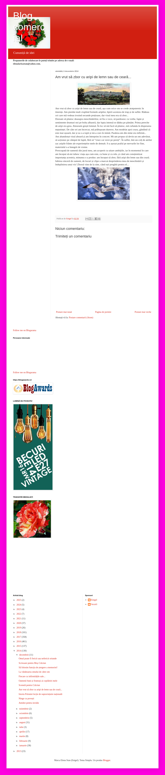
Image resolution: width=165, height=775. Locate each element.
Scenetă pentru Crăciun (29, 685)
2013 (19, 751)
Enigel (94, 600)
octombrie (24, 713)
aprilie (22, 731)
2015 (19, 646)
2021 (19, 618)
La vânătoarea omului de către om (34, 672)
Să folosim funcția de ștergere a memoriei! (38, 667)
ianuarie (23, 745)
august (22, 722)
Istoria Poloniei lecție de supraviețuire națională (40, 694)
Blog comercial (29, 27)
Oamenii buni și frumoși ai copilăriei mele (38, 681)
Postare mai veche (143, 312)
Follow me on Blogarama (24, 330)
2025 (19, 600)
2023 (19, 609)
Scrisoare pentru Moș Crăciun (32, 663)
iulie (21, 727)
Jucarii (94, 604)
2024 (19, 605)
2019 (19, 627)
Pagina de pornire (103, 312)
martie (22, 736)
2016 (19, 641)
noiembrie (24, 709)
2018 (19, 632)
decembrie (24, 655)
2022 (19, 614)
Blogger (106, 760)
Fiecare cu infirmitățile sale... (32, 676)
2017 (19, 637)
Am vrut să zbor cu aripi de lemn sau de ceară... (40, 689)
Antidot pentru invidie (29, 703)
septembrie (24, 718)
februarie (23, 741)
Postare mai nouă (64, 312)
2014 (19, 651)
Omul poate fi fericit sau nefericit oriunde (38, 658)
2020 (19, 623)
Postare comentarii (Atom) (81, 317)
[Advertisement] (82, 567)
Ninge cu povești (26, 698)
